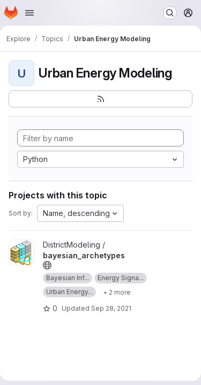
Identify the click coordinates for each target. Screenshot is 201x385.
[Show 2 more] (117, 292)
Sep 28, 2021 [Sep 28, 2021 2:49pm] (111, 308)
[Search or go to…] (169, 12)
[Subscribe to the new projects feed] (100, 98)
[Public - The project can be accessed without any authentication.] (47, 265)
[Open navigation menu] (29, 12)
